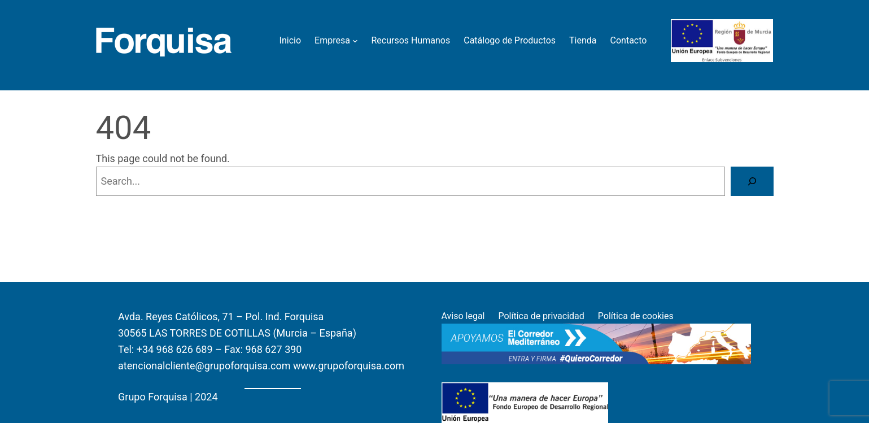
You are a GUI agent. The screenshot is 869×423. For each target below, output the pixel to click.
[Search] (752, 181)
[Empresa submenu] (355, 40)
